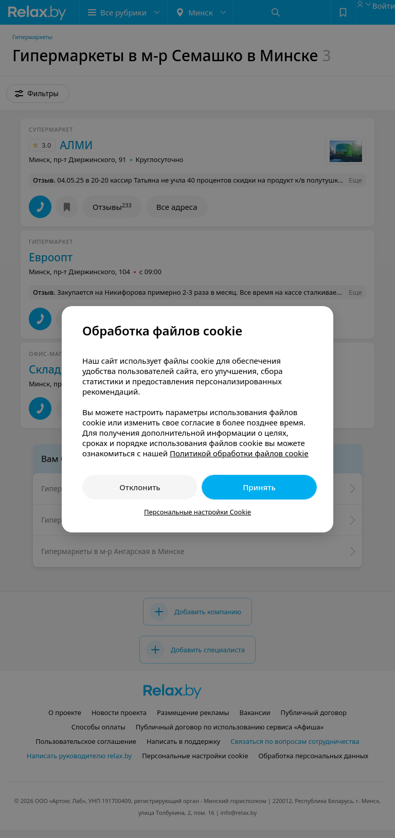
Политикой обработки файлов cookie (239, 453)
